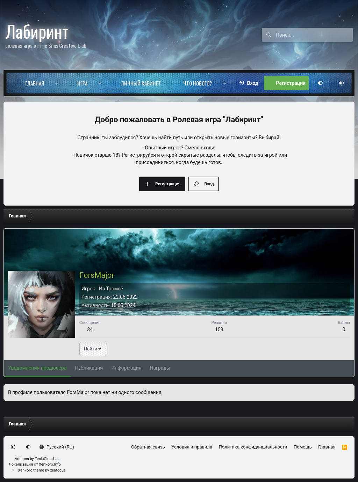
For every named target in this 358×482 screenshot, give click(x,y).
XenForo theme (31, 470)
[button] (56, 83)
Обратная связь (148, 447)
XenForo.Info (50, 464)
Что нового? (197, 83)
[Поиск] (314, 35)
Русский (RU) (57, 447)
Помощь (303, 447)
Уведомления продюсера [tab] (37, 368)
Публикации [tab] (89, 368)
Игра (82, 83)
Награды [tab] (160, 368)
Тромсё (114, 288)
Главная (34, 83)
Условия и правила (191, 447)
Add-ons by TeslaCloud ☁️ (37, 459)
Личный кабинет (141, 83)
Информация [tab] (126, 368)
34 (90, 329)
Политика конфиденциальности (253, 447)
